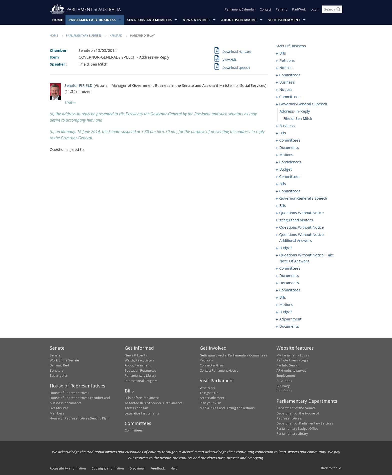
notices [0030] (285, 89)
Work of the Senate (64, 360)
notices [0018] (285, 67)
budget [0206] (285, 311)
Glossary (283, 385)
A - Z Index (284, 380)
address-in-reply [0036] (295, 111)
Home (57, 20)
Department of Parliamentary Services (304, 423)
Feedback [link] (157, 468)
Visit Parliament (284, 20)
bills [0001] (282, 53)
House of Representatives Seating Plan (79, 418)
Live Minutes (59, 408)
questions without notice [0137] (301, 212)
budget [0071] (285, 169)
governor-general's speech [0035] (303, 104)
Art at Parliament (212, 398)
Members (57, 413)
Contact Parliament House (219, 370)
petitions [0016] (287, 60)
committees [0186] (289, 290)
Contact (265, 9)
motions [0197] (286, 304)
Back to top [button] (331, 468)
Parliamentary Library (140, 375)
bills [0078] (282, 183)
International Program (141, 380)
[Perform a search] (338, 9)
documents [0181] (289, 275)
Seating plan (59, 375)
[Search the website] (332, 9)
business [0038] (287, 125)
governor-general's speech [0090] (303, 198)
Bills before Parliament (142, 398)
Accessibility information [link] (68, 468)
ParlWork (299, 9)
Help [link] (174, 468)
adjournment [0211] (290, 319)
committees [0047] (289, 140)
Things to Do (209, 392)
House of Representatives (69, 392)
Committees (134, 430)
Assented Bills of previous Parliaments (153, 403)
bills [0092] (282, 205)
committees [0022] (289, 75)
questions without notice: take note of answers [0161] (306, 258)
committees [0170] (289, 268)
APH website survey (291, 370)
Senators (57, 370)
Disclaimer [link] (137, 468)
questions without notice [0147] (301, 227)
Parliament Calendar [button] (240, 9)
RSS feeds (284, 391)
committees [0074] (289, 176)
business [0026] (287, 82)
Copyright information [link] (108, 468)
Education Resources (140, 370)
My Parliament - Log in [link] (292, 355)
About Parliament (239, 20)
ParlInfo (282, 9)
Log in (315, 9)
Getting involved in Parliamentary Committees (233, 355)
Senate (55, 355)
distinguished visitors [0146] (294, 220)
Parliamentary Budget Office (297, 428)
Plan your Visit (210, 403)
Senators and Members (149, 20)
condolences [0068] (290, 162)
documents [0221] (289, 326)
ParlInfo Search (288, 365)
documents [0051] (289, 147)
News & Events (196, 20)
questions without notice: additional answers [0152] (301, 237)
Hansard (116, 35)
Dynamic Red (59, 365)
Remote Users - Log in (292, 360)
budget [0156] (285, 247)
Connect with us (212, 365)
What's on (207, 387)
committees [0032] (289, 96)
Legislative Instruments (142, 413)
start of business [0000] (291, 46)
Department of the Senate (296, 408)
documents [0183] (289, 282)
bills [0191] (282, 297)
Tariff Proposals (136, 408)
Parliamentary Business (92, 20)
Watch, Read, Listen (139, 360)
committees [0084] (289, 191)
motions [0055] (286, 154)
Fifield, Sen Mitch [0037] (297, 118)
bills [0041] (282, 133)
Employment (285, 375)
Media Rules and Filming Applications (227, 408)
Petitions (206, 360)
